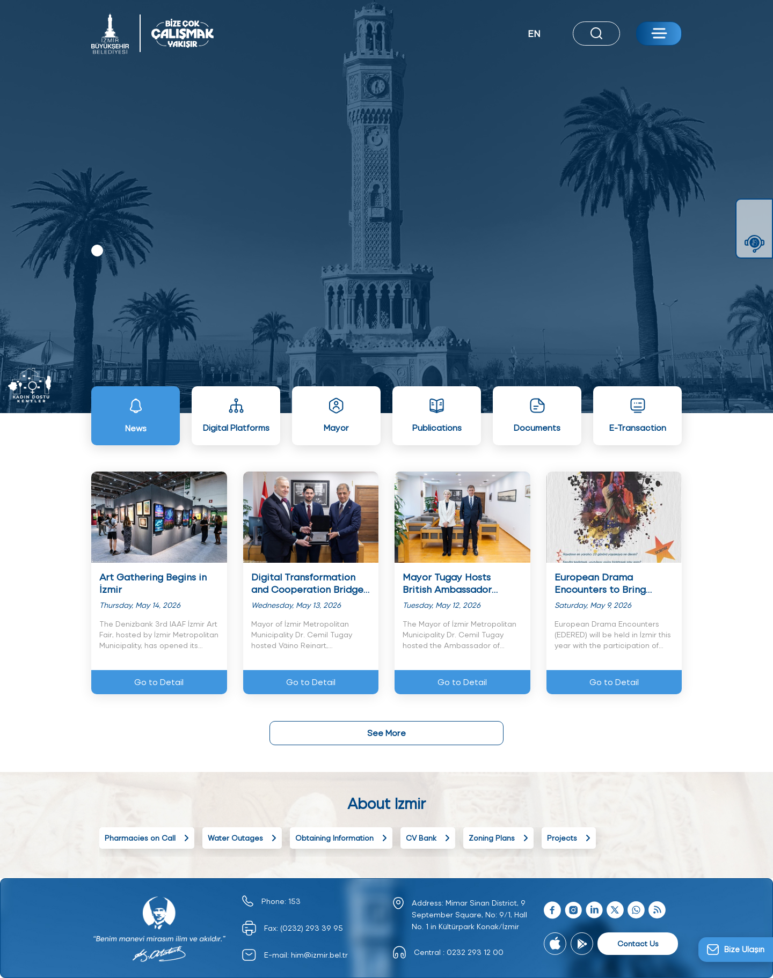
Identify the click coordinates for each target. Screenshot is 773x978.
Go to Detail (159, 681)
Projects (568, 838)
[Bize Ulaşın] (735, 949)
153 (294, 901)
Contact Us (638, 943)
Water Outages (242, 838)
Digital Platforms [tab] (236, 415)
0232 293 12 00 (475, 952)
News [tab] (136, 415)
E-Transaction (637, 415)
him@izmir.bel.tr (319, 955)
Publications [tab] (437, 415)
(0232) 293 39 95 (311, 928)
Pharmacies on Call (147, 838)
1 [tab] (97, 250)
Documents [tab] (537, 415)
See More (386, 732)
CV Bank (428, 838)
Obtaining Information (341, 838)
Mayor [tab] (336, 415)
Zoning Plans (498, 838)
